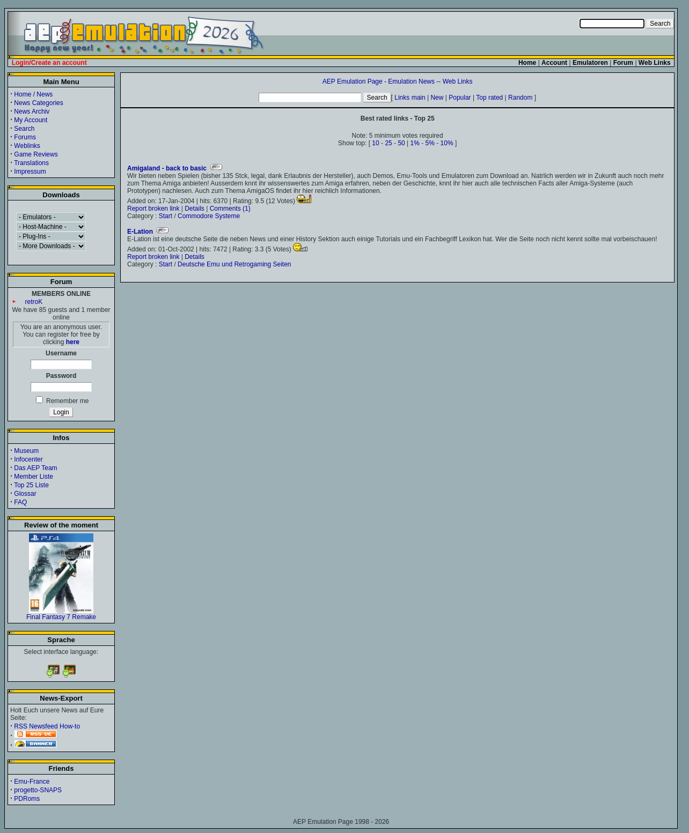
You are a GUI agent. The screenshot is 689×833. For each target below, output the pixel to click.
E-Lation (140, 231)
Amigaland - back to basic (167, 168)
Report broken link (153, 208)
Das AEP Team (35, 468)
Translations (31, 163)
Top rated (489, 97)
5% (430, 143)
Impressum (30, 171)
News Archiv (31, 111)
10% (447, 143)
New (436, 97)
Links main (409, 97)
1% (415, 143)
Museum (26, 451)
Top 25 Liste (31, 485)
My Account (30, 120)
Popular (460, 97)
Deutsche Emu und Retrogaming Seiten (234, 264)
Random (520, 97)
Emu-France (31, 781)
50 (401, 143)
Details (194, 208)
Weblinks (27, 146)
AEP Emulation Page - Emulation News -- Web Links (397, 81)
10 (375, 143)
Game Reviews (35, 154)
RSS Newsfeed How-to (47, 726)
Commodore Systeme (209, 216)
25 (388, 143)
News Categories (38, 103)
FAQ (20, 502)
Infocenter (28, 459)
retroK (34, 302)
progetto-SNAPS (38, 790)
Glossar (25, 493)
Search (24, 128)
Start (165, 216)
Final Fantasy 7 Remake (61, 614)
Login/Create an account (49, 62)
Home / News (33, 94)
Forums (25, 137)
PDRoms (27, 798)
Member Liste (33, 476)
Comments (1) (230, 208)
